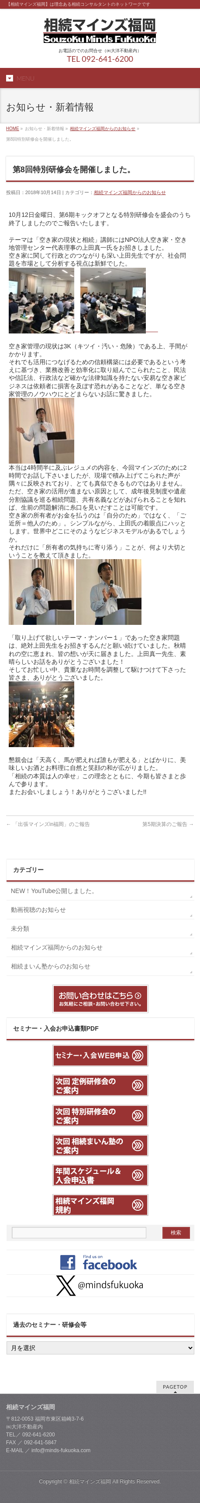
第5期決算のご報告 (168, 824)
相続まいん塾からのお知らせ (50, 966)
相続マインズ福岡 (90, 1481)
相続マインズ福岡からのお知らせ (102, 128)
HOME (12, 128)
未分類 (20, 928)
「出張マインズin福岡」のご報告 (48, 824)
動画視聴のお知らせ (38, 909)
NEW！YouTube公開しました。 (57, 890)
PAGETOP (175, 1387)
